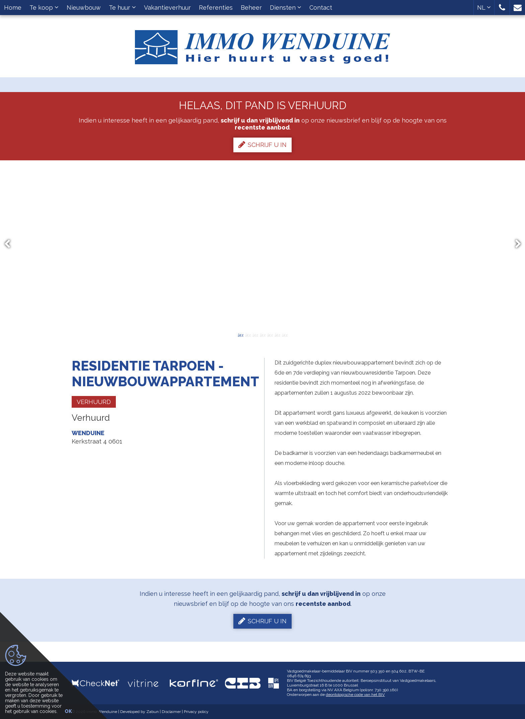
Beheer (251, 7)
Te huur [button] (122, 7)
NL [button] (484, 7)
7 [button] (285, 335)
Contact (320, 7)
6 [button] (277, 335)
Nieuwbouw (84, 7)
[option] (262, 244)
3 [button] (255, 335)
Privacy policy (196, 711)
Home (12, 7)
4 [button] (262, 335)
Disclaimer (171, 711)
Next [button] (515, 244)
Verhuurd (94, 401)
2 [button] (248, 335)
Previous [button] (10, 244)
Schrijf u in (262, 145)
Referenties (216, 7)
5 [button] (270, 335)
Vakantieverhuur (167, 7)
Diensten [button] (285, 7)
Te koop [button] (44, 7)
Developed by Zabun (139, 711)
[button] (502, 7)
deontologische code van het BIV (355, 694)
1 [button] (240, 335)
